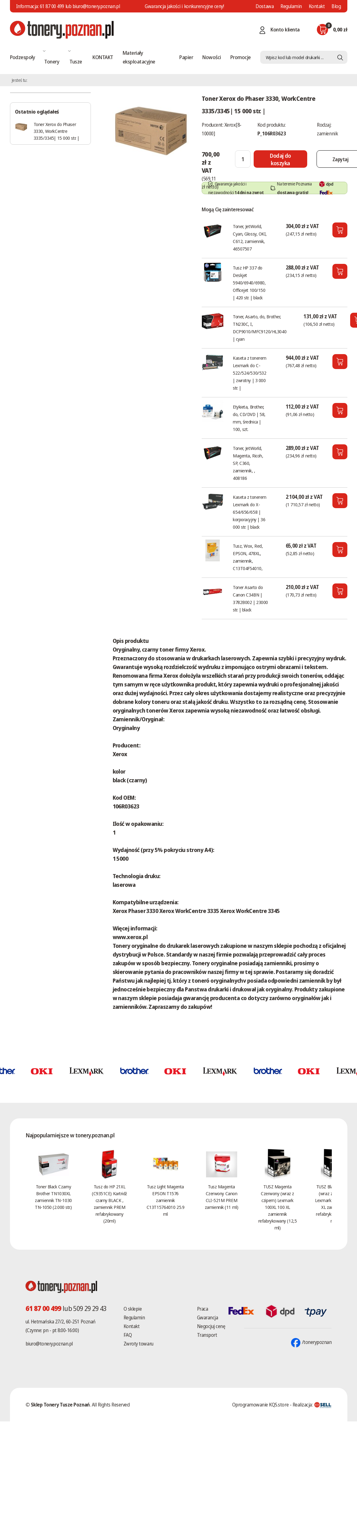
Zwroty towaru (138, 1343)
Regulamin (291, 6)
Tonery (51, 61)
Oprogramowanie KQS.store (260, 1404)
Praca (202, 1308)
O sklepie (133, 1308)
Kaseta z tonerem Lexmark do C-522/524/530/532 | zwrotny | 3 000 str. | (249, 373)
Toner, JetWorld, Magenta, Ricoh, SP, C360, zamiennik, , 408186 (248, 463)
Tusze (75, 61)
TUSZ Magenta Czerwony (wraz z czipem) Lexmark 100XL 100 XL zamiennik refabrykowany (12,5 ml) (277, 1207)
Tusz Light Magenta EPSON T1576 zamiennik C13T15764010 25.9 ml (165, 1200)
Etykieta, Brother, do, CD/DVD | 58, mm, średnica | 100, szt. (249, 418)
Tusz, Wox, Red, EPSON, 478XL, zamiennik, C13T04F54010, (248, 557)
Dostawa (265, 6)
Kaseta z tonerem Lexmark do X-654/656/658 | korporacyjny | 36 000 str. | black (249, 512)
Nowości (211, 57)
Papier (186, 57)
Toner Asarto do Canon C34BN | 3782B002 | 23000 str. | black (250, 598)
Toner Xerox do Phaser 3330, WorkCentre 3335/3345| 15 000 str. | (56, 131)
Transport (207, 1334)
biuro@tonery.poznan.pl (49, 1343)
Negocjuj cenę (211, 1326)
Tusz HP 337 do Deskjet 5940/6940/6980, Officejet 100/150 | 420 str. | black (249, 282)
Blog (336, 6)
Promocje (240, 57)
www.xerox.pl (130, 937)
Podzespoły (22, 57)
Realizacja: (312, 1404)
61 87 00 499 (52, 6)
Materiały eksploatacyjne (139, 57)
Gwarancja (207, 1317)
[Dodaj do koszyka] (280, 159)
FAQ (128, 1334)
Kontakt (317, 6)
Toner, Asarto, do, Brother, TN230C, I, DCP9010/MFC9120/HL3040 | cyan (259, 327)
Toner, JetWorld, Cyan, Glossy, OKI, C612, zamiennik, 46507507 (250, 237)
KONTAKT (102, 57)
